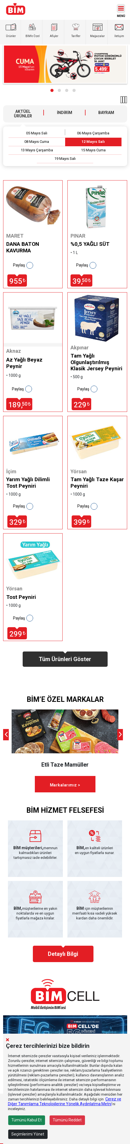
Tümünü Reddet (67, 1120)
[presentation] (6, 734)
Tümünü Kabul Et (26, 1120)
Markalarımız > (65, 785)
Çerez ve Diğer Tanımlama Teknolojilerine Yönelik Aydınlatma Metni (64, 1101)
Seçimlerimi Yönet (27, 1134)
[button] (52, 90)
